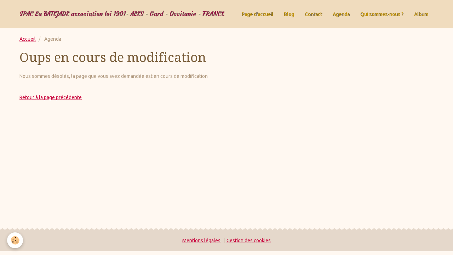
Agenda (341, 14)
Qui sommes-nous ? (381, 14)
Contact (313, 14)
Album (421, 14)
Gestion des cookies (248, 240)
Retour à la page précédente (50, 97)
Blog (289, 14)
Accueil (27, 39)
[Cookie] (15, 240)
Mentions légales (201, 240)
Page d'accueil (257, 14)
